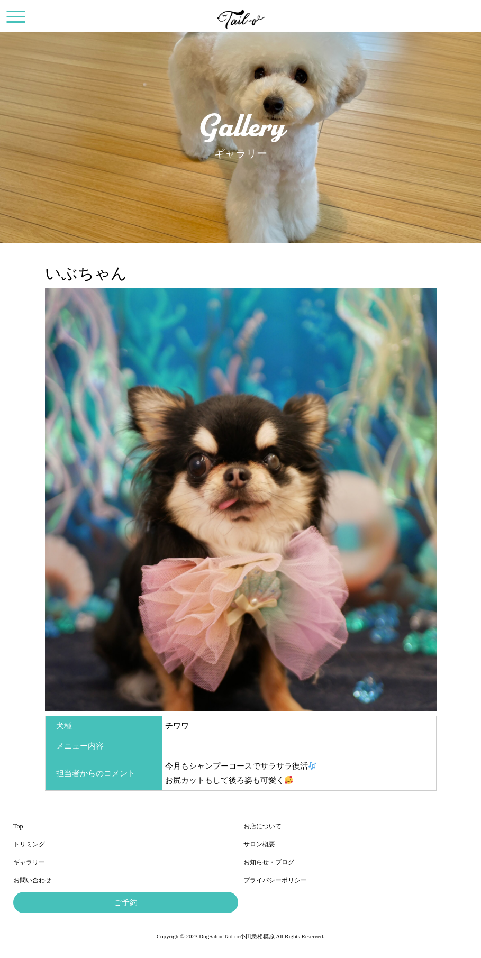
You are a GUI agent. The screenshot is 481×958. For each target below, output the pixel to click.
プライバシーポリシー (275, 880)
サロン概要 (259, 844)
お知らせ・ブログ (268, 862)
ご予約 (126, 902)
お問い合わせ (32, 880)
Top (18, 826)
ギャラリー (29, 862)
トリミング (29, 844)
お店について (262, 826)
